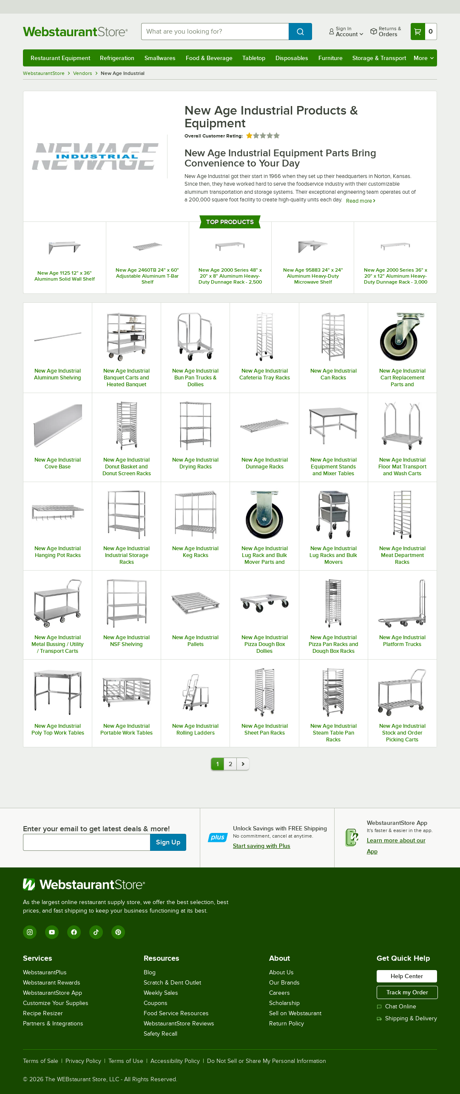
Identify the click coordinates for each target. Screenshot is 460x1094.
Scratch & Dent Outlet (172, 982)
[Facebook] (74, 932)
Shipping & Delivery (407, 1018)
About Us (281, 972)
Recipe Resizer (43, 1013)
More (424, 58)
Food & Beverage (209, 58)
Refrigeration (117, 58)
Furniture (330, 58)
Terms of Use (125, 1061)
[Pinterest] (118, 932)
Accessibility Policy (175, 1061)
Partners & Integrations (53, 1023)
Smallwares (160, 58)
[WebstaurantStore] (129, 884)
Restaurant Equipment (60, 58)
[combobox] (215, 31)
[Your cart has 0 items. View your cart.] (424, 31)
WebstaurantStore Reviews (179, 1023)
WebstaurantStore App (52, 993)
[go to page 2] (242, 764)
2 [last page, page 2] (230, 764)
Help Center (407, 976)
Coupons (156, 1003)
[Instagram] (30, 932)
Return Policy (286, 1023)
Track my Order (407, 992)
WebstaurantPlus (45, 972)
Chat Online (396, 1006)
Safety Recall (160, 1034)
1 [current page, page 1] (217, 764)
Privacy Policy (83, 1061)
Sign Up (168, 842)
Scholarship (284, 1003)
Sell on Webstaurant (295, 1013)
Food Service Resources (176, 1013)
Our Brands (284, 982)
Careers (279, 993)
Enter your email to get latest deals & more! (96, 828)
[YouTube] (52, 932)
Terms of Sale (40, 1061)
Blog (150, 972)
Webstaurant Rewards (51, 982)
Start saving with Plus (261, 845)
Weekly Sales (161, 993)
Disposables (291, 58)
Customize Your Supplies (55, 1003)
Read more (360, 201)
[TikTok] (96, 932)
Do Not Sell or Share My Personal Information (266, 1061)
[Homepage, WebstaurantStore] (75, 31)
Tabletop (253, 58)
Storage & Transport (379, 58)
